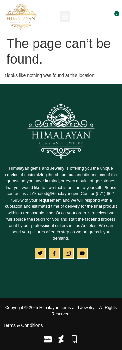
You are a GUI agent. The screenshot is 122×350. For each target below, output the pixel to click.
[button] (65, 16)
